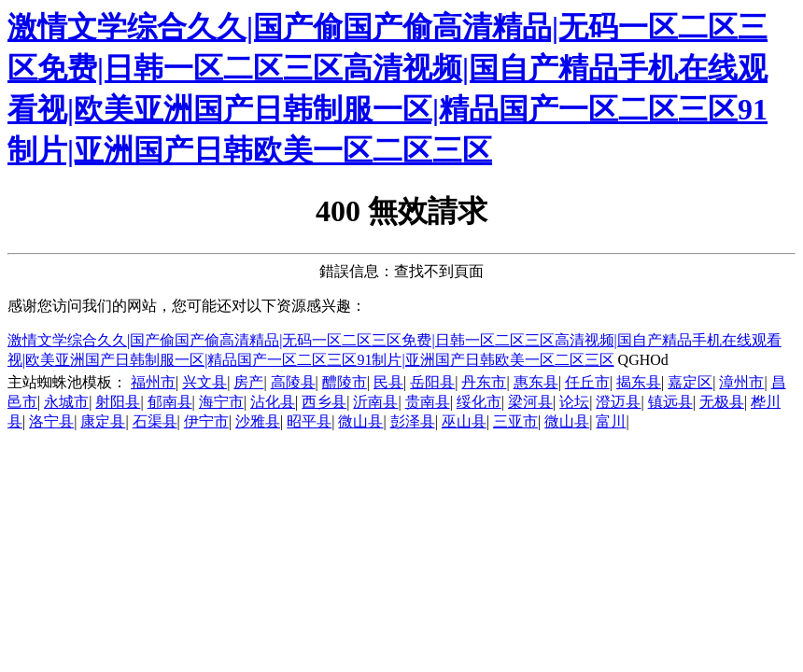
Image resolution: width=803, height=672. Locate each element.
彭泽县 (412, 421)
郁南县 (170, 402)
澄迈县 (618, 402)
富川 (611, 421)
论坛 (574, 402)
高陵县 (293, 382)
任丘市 (587, 382)
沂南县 (375, 402)
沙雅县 (257, 421)
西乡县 (324, 402)
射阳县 (117, 402)
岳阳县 (432, 382)
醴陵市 (344, 382)
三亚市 (515, 421)
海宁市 (221, 402)
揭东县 (638, 382)
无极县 (721, 402)
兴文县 (204, 382)
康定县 (102, 421)
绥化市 (479, 402)
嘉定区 (690, 382)
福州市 (153, 382)
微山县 (360, 421)
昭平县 (309, 421)
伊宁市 (206, 421)
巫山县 (464, 421)
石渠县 (155, 421)
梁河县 (530, 402)
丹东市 (483, 382)
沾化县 (272, 402)
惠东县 (536, 382)
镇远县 (670, 402)
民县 (388, 382)
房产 (248, 382)
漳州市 (741, 382)
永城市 (66, 402)
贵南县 (427, 402)
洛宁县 (51, 421)
